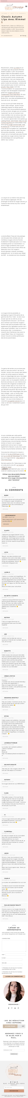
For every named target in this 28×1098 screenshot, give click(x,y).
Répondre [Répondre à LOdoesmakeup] (6, 524)
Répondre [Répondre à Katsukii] (5, 786)
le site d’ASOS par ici (14, 454)
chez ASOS (19, 458)
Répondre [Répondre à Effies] (5, 736)
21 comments (21, 13)
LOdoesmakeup (7, 35)
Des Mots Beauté (10, 764)
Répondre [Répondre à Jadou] (5, 872)
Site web (4, 962)
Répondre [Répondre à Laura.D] (5, 589)
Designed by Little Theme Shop (14, 1096)
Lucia (6, 552)
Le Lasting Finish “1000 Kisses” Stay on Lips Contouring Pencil (14, 120)
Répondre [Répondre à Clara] (5, 808)
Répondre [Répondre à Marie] (5, 509)
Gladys (6, 530)
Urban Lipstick (9, 676)
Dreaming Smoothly (11, 697)
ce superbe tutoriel (13, 401)
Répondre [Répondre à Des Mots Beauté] (5, 773)
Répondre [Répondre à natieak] (5, 627)
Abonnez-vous (14, 1054)
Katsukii (7, 779)
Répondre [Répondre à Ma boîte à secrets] (5, 611)
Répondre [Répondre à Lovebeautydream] (5, 758)
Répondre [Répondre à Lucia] (5, 566)
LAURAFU (5, 469)
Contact (14, 1085)
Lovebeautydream (10, 743)
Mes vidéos (20, 1083)
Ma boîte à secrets (11, 595)
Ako (5, 634)
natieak (7, 617)
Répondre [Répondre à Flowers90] (5, 846)
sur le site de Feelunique (12, 456)
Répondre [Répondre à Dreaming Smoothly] (5, 709)
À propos (11, 1083)
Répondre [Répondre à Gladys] (5, 545)
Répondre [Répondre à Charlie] (5, 898)
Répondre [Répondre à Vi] (5, 825)
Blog (5, 1083)
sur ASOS (17, 68)
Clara (6, 793)
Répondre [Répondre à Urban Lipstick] (5, 691)
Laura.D (7, 572)
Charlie (7, 878)
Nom (3, 954)
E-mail (4, 957)
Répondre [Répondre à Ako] (5, 644)
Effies (6, 716)
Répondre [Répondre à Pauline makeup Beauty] (5, 918)
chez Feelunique (6, 460)
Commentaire (6, 938)
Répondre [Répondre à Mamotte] (5, 669)
